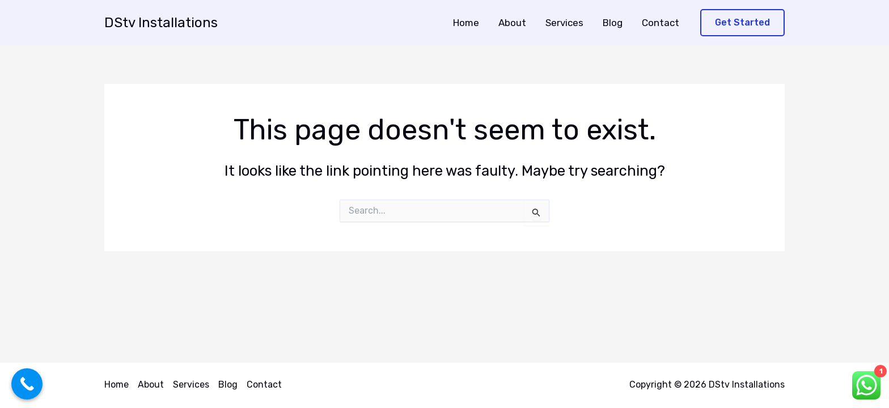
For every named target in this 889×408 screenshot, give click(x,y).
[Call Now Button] (27, 384)
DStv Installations (161, 23)
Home (466, 22)
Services (564, 22)
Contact (660, 22)
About (512, 22)
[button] (742, 23)
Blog (613, 22)
